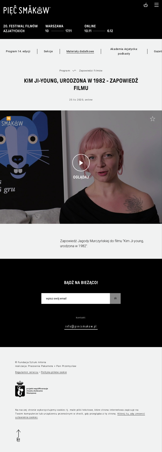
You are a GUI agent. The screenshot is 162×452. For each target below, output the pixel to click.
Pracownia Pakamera (40, 366)
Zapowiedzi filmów (91, 70)
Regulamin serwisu (26, 372)
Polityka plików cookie (54, 372)
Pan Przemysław (66, 366)
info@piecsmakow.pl (81, 326)
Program (64, 70)
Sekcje (48, 51)
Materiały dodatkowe (80, 51)
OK (115, 298)
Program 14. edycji (18, 51)
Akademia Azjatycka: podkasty (124, 51)
